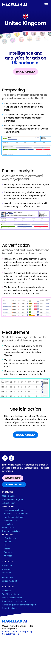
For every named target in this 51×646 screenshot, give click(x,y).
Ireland (6, 549)
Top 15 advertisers (10, 594)
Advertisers (7, 565)
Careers (5, 631)
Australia (7, 556)
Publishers (6, 572)
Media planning (8, 496)
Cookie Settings (14, 484)
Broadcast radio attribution (15, 513)
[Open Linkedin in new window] (5, 458)
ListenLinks (8, 524)
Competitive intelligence (12, 499)
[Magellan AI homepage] (14, 621)
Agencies (6, 569)
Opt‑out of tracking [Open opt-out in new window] (10, 634)
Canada (7, 542)
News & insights (9, 608)
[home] (14, 4)
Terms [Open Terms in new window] (14, 631)
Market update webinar (12, 598)
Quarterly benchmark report (14, 601)
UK (4, 545)
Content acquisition (11, 531)
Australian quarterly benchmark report (19, 605)
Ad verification (8, 503)
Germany (7, 552)
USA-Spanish (9, 538)
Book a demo (25, 71)
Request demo (13, 477)
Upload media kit (9, 581)
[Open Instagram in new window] (12, 458)
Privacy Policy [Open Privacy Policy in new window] (25, 631)
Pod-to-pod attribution (13, 517)
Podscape (6, 590)
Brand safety (8, 527)
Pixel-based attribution (13, 510)
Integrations (7, 577)
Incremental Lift (10, 520)
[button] (46, 5)
